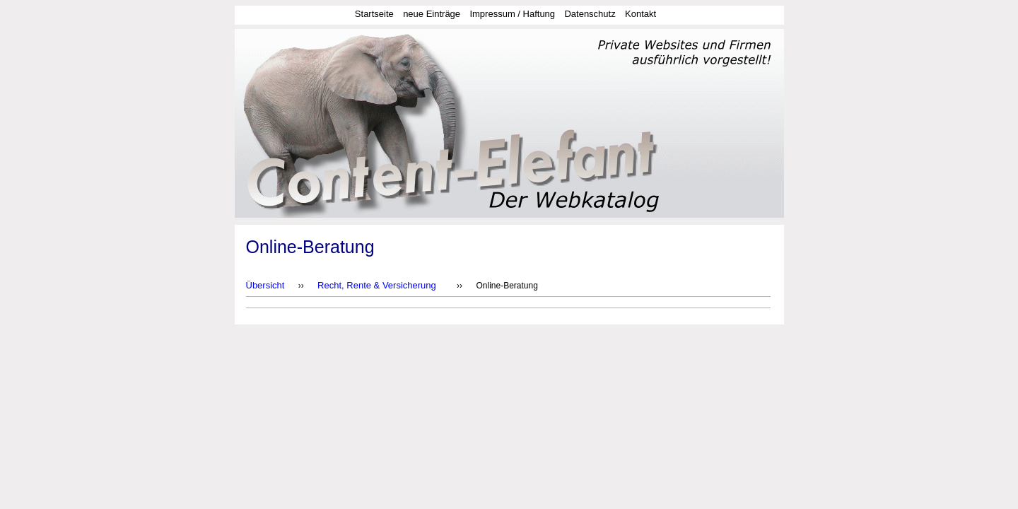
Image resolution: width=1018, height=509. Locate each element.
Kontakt (640, 13)
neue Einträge (431, 13)
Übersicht (265, 285)
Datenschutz (589, 13)
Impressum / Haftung (512, 13)
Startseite (374, 13)
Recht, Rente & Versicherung (376, 285)
